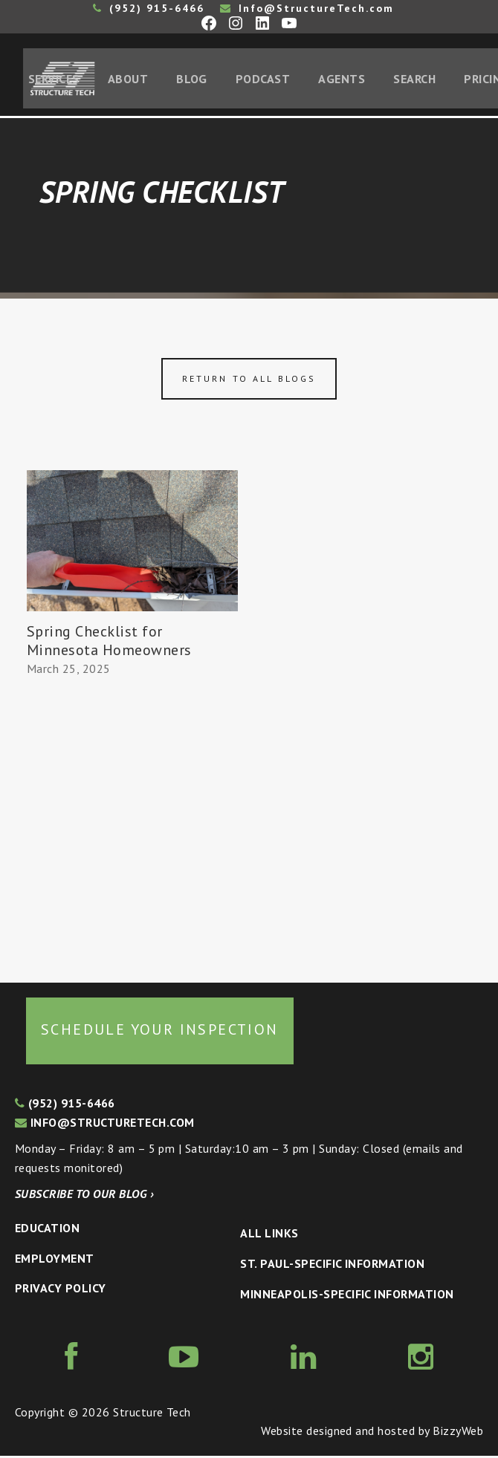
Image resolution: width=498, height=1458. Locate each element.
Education (47, 1230)
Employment (54, 1259)
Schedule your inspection (160, 1031)
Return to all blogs (249, 380)
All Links (269, 1235)
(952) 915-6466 (148, 8)
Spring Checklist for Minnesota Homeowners (109, 643)
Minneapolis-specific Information (346, 1295)
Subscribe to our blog (84, 1195)
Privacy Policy (60, 1290)
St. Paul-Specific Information (332, 1265)
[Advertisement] (132, 825)
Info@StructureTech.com (307, 8)
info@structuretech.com (105, 1123)
